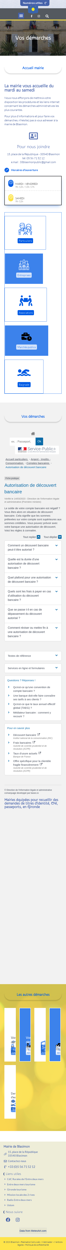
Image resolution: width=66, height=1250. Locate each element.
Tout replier (31, 537)
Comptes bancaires (38, 463)
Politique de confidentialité (37, 1244)
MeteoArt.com (38, 1230)
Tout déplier (53, 537)
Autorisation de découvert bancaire (26, 467)
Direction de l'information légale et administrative (29, 790)
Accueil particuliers (17, 459)
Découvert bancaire (26, 734)
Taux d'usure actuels (27, 753)
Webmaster (47, 1242)
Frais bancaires (24, 742)
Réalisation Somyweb (30, 1242)
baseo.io (35, 793)
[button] (21, 16)
